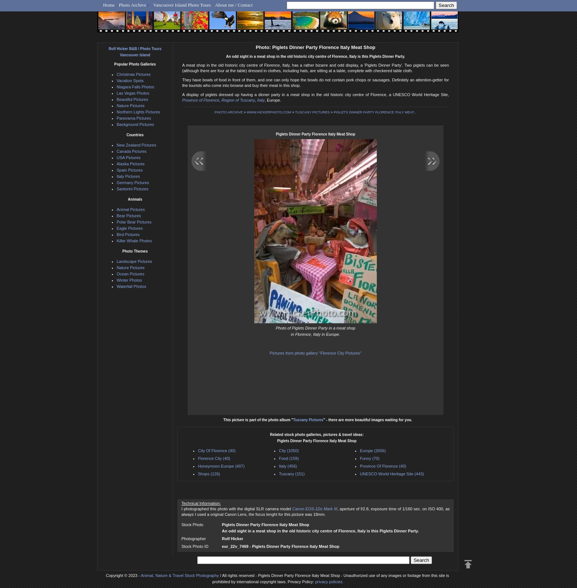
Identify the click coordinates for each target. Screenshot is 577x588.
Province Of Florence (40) (383, 466)
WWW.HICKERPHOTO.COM (269, 112)
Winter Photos (129, 280)
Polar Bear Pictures (134, 222)
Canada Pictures (131, 151)
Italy (261, 100)
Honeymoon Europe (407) (221, 466)
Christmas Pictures (134, 74)
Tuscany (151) (292, 474)
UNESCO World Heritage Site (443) (392, 474)
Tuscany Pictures (308, 420)
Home (109, 5)
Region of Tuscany (238, 100)
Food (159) (289, 458)
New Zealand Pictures (136, 145)
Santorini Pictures (132, 189)
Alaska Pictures (131, 164)
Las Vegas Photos (133, 93)
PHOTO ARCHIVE (229, 112)
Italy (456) (288, 466)
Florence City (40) (214, 458)
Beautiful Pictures (132, 99)
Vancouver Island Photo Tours (182, 5)
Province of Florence (200, 100)
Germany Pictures (133, 182)
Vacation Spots (130, 80)
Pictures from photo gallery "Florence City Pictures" (315, 353)
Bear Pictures (129, 216)
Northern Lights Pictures (138, 112)
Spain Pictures (130, 170)
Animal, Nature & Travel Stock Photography (180, 575)
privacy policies (329, 582)
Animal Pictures (131, 209)
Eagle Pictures (130, 228)
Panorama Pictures (134, 118)
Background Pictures (135, 124)
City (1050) (289, 450)
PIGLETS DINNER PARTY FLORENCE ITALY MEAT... (375, 112)
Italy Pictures (128, 176)
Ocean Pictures (130, 274)
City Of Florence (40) (217, 450)
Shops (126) (209, 474)
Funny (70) (369, 458)
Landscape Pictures (134, 261)
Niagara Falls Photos (135, 87)
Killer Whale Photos (134, 241)
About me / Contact (233, 5)
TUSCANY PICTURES (312, 112)
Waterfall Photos (131, 286)
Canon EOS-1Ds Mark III (314, 509)
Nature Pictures (131, 105)
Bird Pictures (128, 234)
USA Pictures (129, 157)
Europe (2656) (373, 450)
